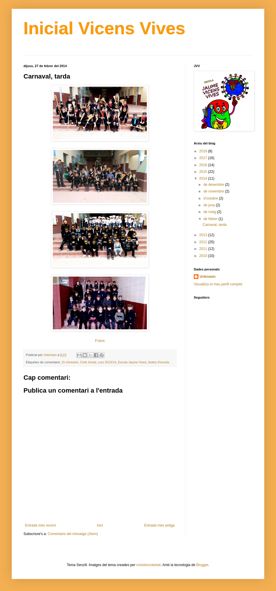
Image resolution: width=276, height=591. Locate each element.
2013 (203, 235)
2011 (203, 249)
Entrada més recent (40, 525)
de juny (209, 205)
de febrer (210, 219)
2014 (203, 178)
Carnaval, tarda (215, 225)
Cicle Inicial (88, 362)
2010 (203, 256)
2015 (203, 172)
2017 (203, 158)
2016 (203, 165)
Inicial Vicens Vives (104, 28)
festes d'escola (158, 362)
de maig (210, 212)
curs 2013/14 (107, 362)
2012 (203, 242)
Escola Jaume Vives (132, 362)
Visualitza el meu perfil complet (218, 284)
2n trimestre (70, 362)
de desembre (214, 185)
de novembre (214, 191)
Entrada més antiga (159, 525)
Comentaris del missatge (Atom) (73, 534)
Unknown (208, 277)
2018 (203, 151)
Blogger (202, 565)
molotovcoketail (148, 565)
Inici (100, 525)
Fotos (100, 340)
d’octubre (211, 198)
